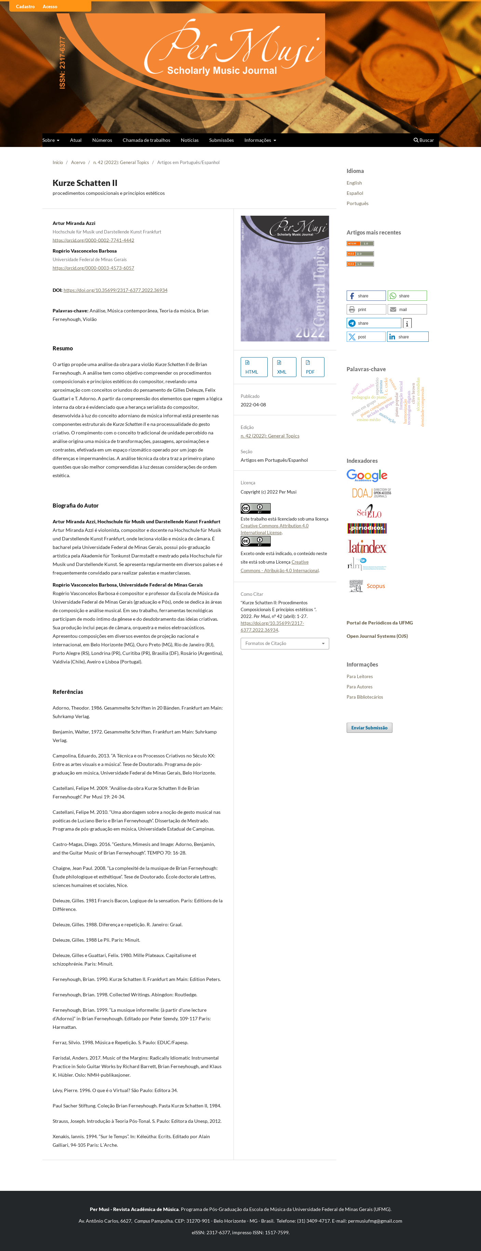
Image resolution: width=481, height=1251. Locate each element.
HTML (251, 372)
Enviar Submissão (369, 727)
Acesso (50, 6)
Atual (76, 140)
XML (281, 372)
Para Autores (360, 686)
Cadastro (25, 6)
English (354, 183)
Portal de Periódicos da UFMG (380, 623)
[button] (366, 296)
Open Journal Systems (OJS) (377, 636)
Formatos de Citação (265, 643)
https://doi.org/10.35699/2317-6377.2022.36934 (116, 290)
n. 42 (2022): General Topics (121, 162)
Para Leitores (360, 676)
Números (102, 140)
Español (355, 193)
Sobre (49, 140)
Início (58, 162)
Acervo (78, 162)
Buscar (424, 140)
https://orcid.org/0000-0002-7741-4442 (93, 240)
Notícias (190, 140)
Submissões (221, 140)
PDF (310, 372)
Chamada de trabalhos (146, 140)
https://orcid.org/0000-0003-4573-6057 (93, 268)
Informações (258, 140)
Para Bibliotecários (365, 697)
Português (358, 203)
